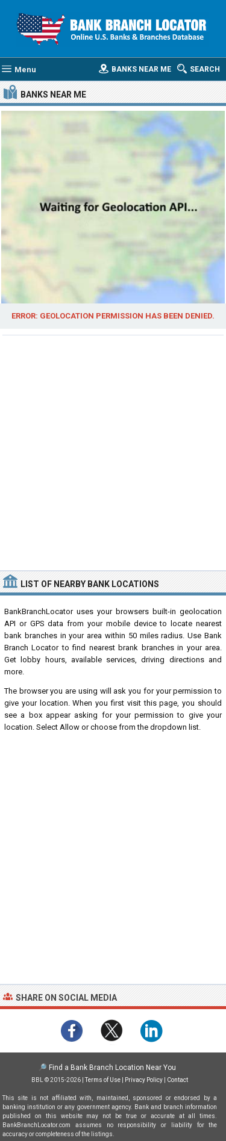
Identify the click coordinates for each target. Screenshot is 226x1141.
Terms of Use (103, 1080)
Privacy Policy (144, 1080)
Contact (177, 1080)
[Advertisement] (113, 451)
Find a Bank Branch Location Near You (112, 1067)
